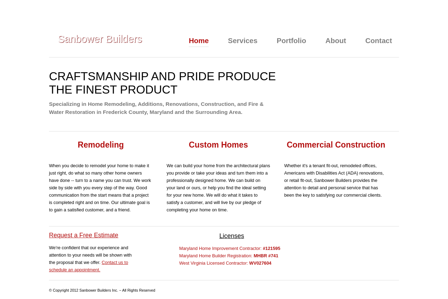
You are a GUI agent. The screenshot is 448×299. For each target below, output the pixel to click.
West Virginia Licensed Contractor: (225, 263)
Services (242, 40)
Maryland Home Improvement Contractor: (229, 248)
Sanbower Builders (100, 39)
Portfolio (291, 40)
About (336, 40)
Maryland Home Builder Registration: (228, 255)
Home (199, 40)
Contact (378, 40)
